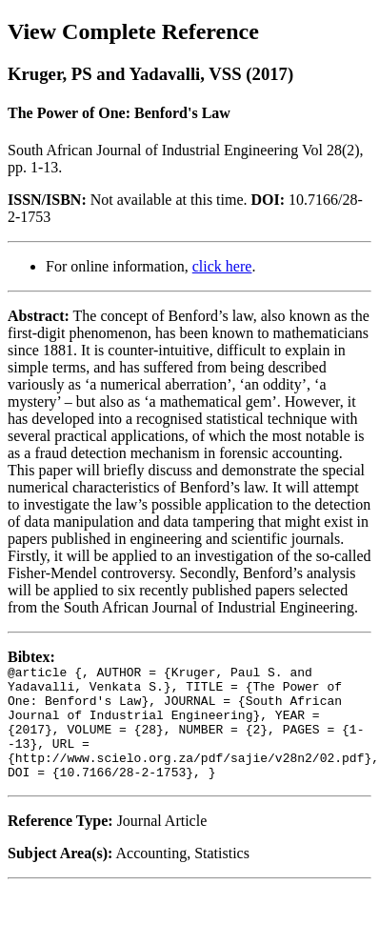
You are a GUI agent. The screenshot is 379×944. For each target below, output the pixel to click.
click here (222, 266)
